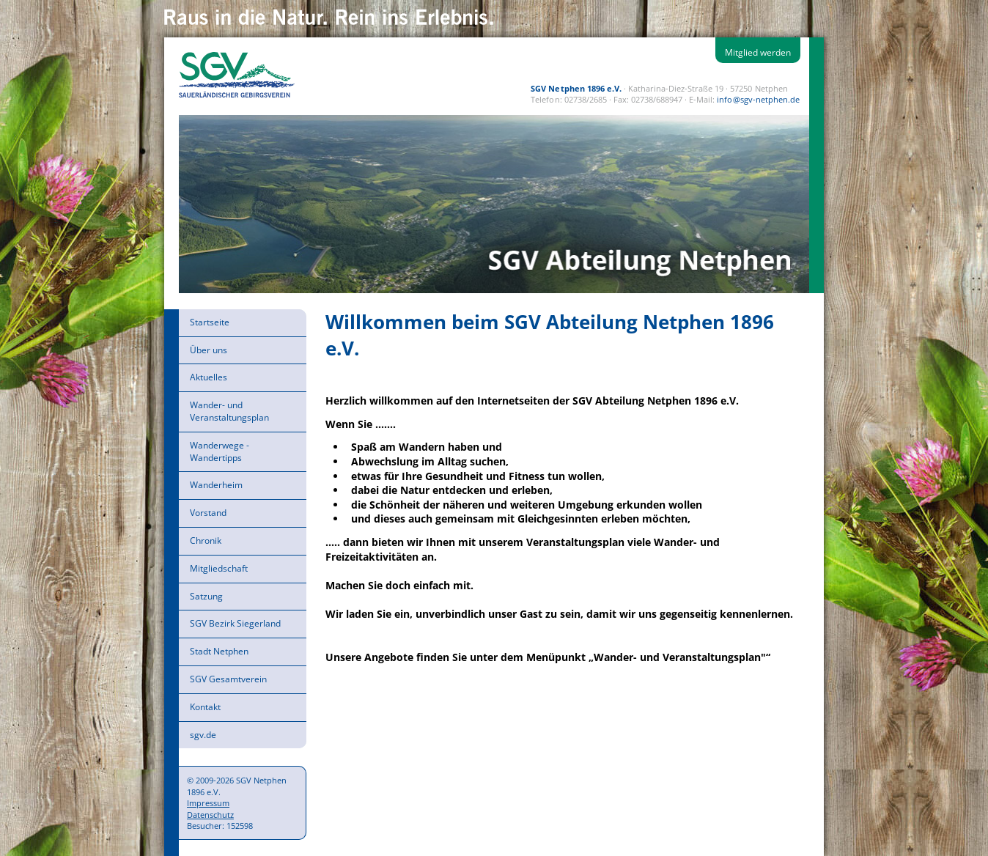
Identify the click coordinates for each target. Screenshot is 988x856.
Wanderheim (216, 485)
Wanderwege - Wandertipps (219, 451)
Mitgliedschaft (219, 568)
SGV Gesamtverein (228, 679)
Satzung (206, 596)
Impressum (208, 802)
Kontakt (205, 707)
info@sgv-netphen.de (758, 99)
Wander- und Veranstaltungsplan (229, 411)
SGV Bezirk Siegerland (235, 623)
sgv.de (203, 734)
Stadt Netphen (219, 651)
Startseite (209, 322)
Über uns (208, 350)
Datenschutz (210, 814)
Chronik (205, 540)
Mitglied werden (758, 52)
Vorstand (208, 512)
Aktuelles (208, 377)
